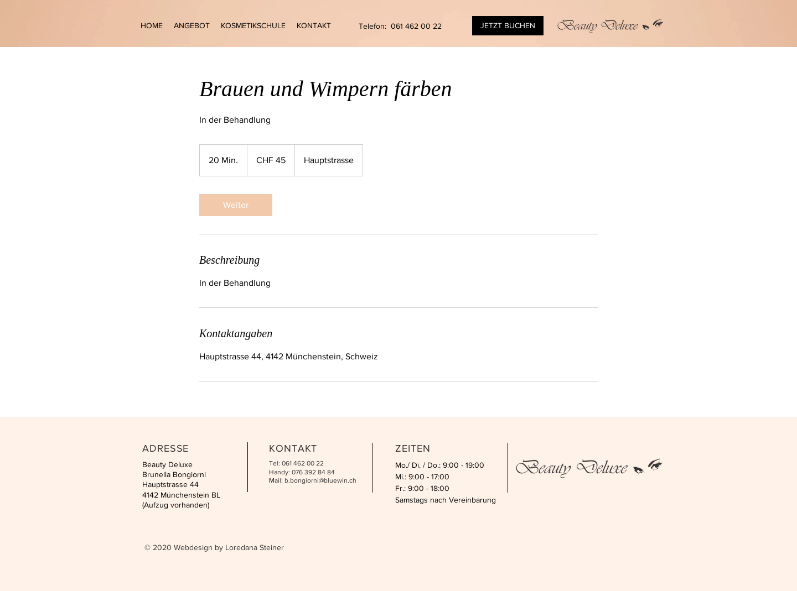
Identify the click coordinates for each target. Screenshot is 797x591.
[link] (235, 205)
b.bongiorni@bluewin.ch (320, 480)
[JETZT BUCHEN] (508, 25)
